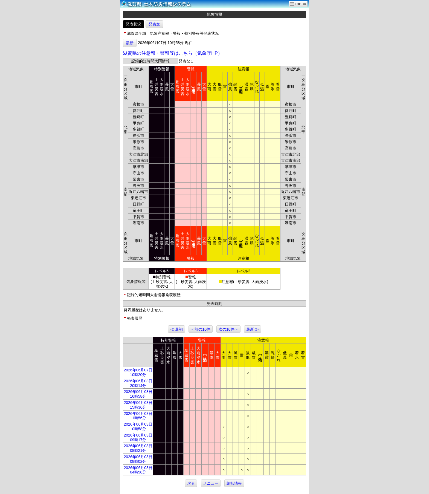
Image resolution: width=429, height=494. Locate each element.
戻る (191, 483)
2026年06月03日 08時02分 (138, 459)
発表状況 (133, 24)
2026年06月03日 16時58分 (138, 393)
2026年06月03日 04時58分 (138, 470)
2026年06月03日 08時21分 (138, 448)
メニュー (210, 483)
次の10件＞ (228, 329)
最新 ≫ (252, 329)
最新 (130, 43)
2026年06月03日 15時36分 (138, 404)
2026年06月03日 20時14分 (138, 383)
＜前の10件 (200, 329)
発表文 (154, 24)
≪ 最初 (176, 329)
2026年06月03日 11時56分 (138, 415)
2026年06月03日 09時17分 (138, 437)
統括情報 (234, 483)
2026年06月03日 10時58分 (138, 426)
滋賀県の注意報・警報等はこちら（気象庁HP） (172, 53)
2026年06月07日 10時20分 (138, 372)
